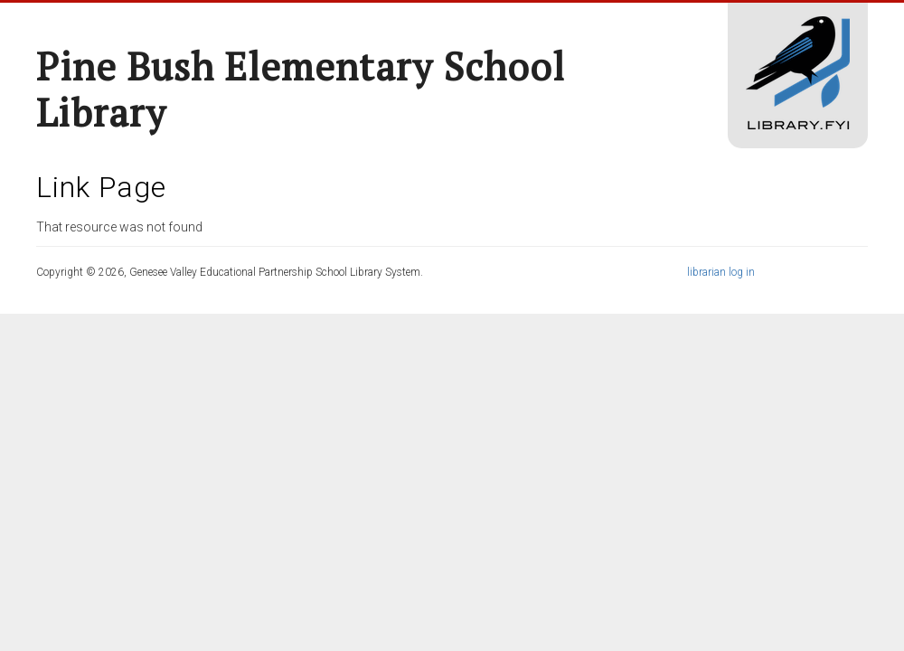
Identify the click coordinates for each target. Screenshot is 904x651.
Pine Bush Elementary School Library (300, 89)
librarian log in (721, 272)
